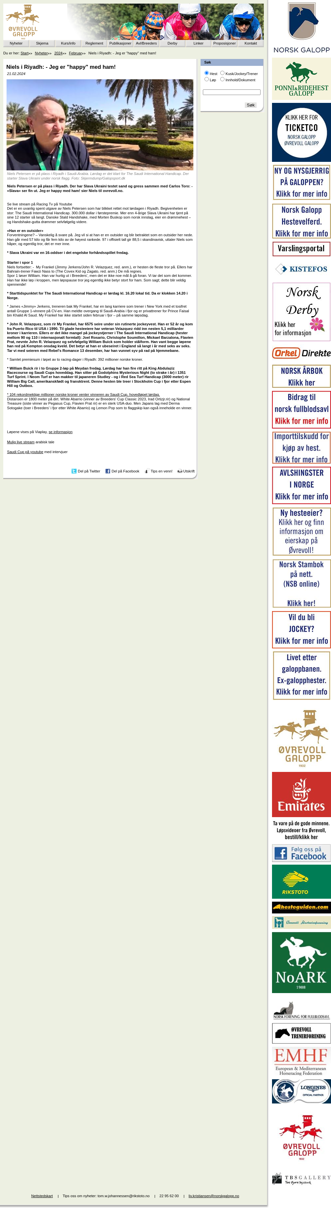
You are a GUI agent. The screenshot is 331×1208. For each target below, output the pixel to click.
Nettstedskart (42, 1196)
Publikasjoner (120, 43)
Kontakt (250, 43)
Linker (199, 43)
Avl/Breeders (146, 43)
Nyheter (16, 43)
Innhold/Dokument (240, 80)
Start (25, 53)
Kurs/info (68, 43)
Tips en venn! (162, 471)
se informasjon (61, 432)
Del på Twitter (89, 471)
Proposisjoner (224, 43)
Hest (213, 74)
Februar (75, 53)
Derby (172, 43)
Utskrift (189, 471)
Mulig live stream (20, 442)
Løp (213, 80)
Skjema (42, 43)
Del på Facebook (125, 471)
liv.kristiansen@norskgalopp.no (214, 1196)
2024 (58, 53)
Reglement (94, 43)
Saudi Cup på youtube (25, 452)
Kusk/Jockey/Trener (241, 74)
